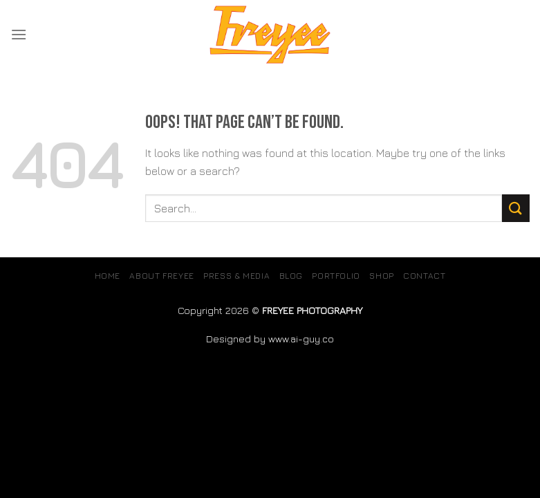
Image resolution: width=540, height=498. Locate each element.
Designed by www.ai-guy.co (270, 338)
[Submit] (516, 207)
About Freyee (161, 275)
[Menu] (18, 34)
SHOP (381, 275)
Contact (424, 275)
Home (107, 275)
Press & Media (236, 275)
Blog (291, 275)
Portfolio (336, 275)
